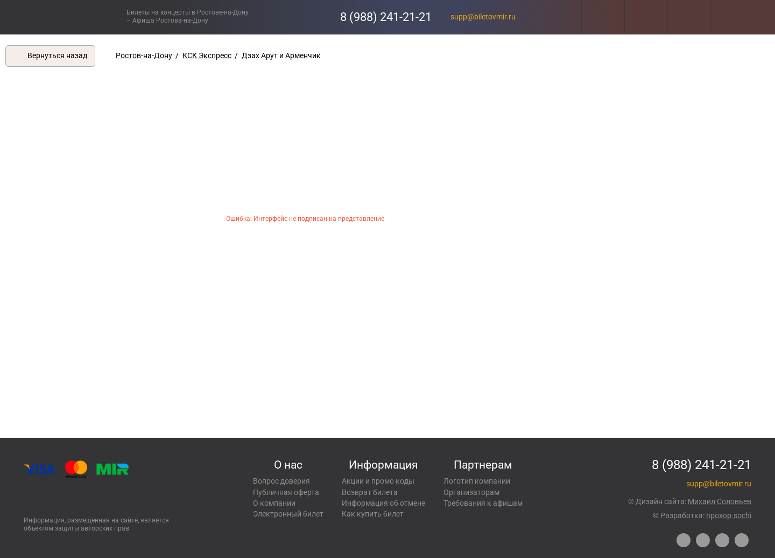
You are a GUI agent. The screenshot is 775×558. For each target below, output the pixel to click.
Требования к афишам (483, 503)
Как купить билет (373, 514)
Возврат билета (370, 492)
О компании (274, 503)
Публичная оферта (286, 492)
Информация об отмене (383, 503)
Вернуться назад (57, 55)
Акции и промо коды (378, 481)
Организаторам (471, 492)
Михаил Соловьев (719, 501)
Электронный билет (288, 514)
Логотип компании (476, 481)
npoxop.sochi (728, 515)
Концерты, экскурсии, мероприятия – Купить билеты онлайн (74, 17)
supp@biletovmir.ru (483, 16)
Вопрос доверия (281, 481)
